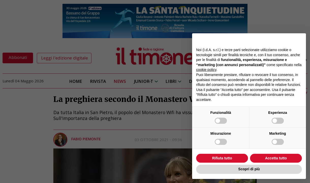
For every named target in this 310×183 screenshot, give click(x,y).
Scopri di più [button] (249, 169)
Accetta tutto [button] (276, 158)
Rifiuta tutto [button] (222, 158)
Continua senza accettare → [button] (278, 40)
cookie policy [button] (206, 70)
